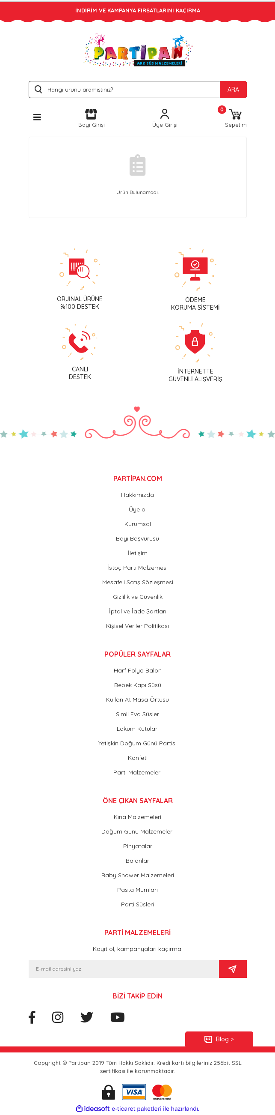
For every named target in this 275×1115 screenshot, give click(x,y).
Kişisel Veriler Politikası (137, 626)
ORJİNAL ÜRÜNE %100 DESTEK (80, 303)
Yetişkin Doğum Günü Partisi (137, 743)
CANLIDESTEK (80, 373)
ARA (233, 89)
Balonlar (137, 860)
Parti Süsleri (137, 904)
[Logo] (137, 50)
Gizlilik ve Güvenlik (138, 597)
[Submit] (233, 969)
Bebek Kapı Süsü (137, 685)
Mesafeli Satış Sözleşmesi (137, 582)
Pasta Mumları (137, 890)
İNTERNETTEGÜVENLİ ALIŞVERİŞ (195, 375)
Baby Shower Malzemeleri (137, 875)
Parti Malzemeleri (137, 772)
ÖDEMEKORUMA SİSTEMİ (195, 303)
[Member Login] (164, 119)
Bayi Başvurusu (137, 538)
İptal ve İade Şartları (137, 611)
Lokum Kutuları (138, 728)
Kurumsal (137, 524)
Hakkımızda (137, 495)
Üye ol (138, 509)
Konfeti (138, 758)
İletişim (138, 553)
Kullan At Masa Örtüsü (137, 699)
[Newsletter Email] (124, 969)
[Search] (138, 89)
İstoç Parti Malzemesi (137, 567)
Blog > (225, 1039)
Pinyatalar (137, 846)
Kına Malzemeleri (137, 817)
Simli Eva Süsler (137, 714)
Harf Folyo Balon (138, 670)
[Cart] (236, 119)
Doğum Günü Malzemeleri (137, 831)
